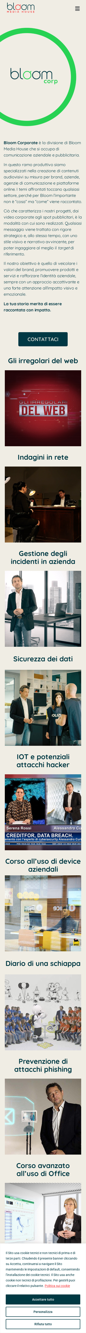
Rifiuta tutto (43, 1324)
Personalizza (43, 1312)
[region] (43, 1288)
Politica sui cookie (57, 1286)
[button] (77, 8)
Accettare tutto (43, 1299)
